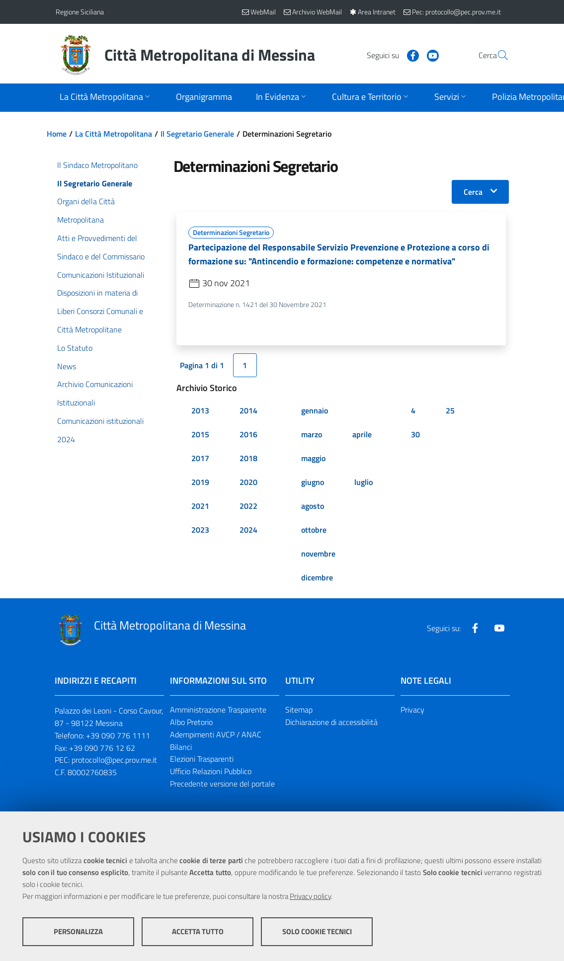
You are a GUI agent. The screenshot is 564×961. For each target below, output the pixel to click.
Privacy (412, 710)
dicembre (317, 578)
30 (415, 435)
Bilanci (181, 747)
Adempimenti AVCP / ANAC (215, 734)
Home (57, 134)
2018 (248, 459)
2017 (200, 459)
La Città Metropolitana (113, 134)
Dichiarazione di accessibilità (331, 722)
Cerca (473, 192)
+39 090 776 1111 (118, 735)
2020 (248, 482)
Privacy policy (310, 896)
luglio (363, 482)
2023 (200, 530)
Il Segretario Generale (197, 134)
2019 (200, 482)
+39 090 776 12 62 (102, 748)
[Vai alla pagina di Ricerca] (497, 55)
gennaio (314, 411)
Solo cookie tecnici (317, 931)
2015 (200, 435)
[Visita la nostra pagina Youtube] (409, 55)
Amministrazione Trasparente (218, 710)
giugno (312, 482)
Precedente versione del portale (222, 784)
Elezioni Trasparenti (202, 759)
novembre (318, 554)
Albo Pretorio (191, 722)
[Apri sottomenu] (106, 97)
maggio (313, 459)
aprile (362, 435)
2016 (248, 435)
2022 (248, 506)
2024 (248, 530)
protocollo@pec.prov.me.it (114, 760)
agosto (312, 506)
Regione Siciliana (80, 11)
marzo (311, 435)
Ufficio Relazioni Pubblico (210, 772)
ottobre (313, 530)
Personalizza (78, 931)
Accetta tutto (198, 931)
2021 (200, 506)
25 (450, 411)
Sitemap (299, 710)
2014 (248, 411)
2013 (200, 411)
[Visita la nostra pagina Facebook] (389, 55)
